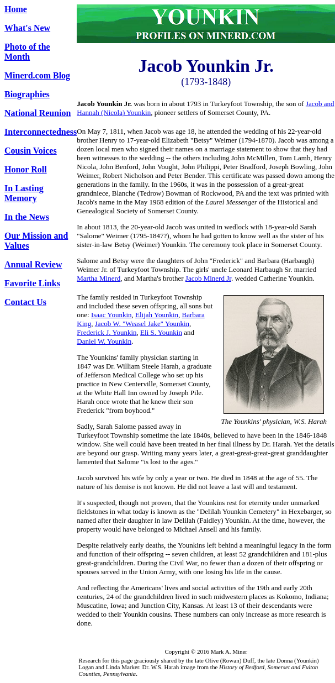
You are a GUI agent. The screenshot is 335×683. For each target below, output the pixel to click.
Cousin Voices (30, 150)
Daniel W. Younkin (104, 341)
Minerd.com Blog (37, 75)
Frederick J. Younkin (106, 332)
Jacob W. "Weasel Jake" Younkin (142, 323)
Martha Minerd (98, 278)
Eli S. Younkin (161, 332)
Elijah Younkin (156, 315)
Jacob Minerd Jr (208, 278)
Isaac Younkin (111, 315)
